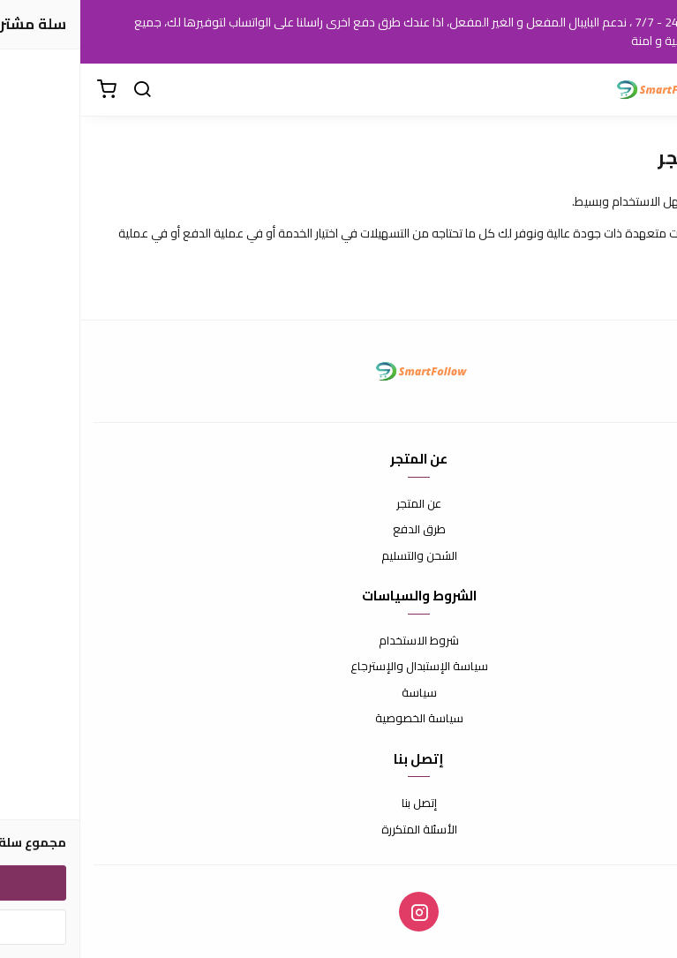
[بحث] (62, 90)
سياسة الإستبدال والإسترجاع (339, 666)
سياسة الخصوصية (339, 719)
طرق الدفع (338, 530)
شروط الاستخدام (338, 641)
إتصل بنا (339, 803)
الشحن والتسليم (339, 556)
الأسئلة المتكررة (339, 830)
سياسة (339, 693)
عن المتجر (338, 504)
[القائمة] (650, 90)
